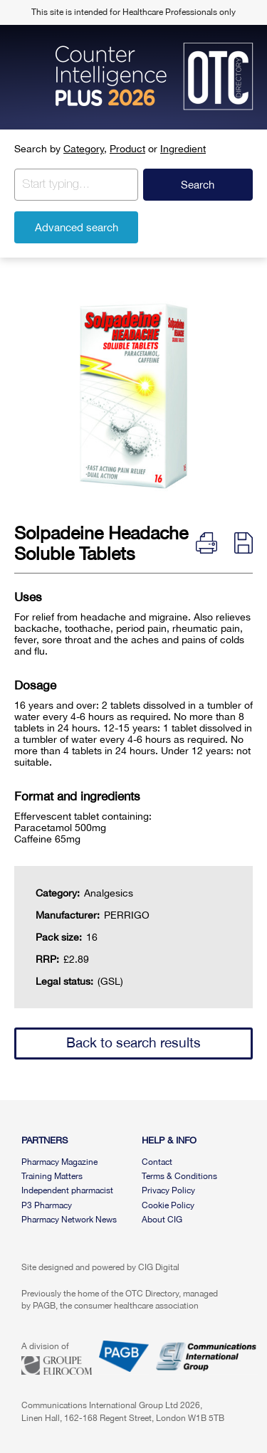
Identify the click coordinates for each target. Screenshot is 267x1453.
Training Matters (52, 1176)
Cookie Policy (168, 1205)
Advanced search (76, 227)
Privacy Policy (168, 1190)
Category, (85, 148)
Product (127, 148)
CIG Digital (158, 1267)
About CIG (162, 1220)
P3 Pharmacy (46, 1205)
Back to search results (133, 1042)
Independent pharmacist (67, 1190)
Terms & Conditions (179, 1176)
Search (197, 185)
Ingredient (183, 148)
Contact (157, 1162)
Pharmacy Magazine (59, 1162)
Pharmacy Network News (69, 1220)
